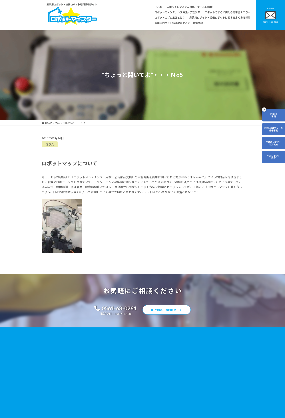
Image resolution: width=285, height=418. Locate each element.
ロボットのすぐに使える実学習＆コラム (128, 350)
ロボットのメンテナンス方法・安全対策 (128, 345)
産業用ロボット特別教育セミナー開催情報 (130, 386)
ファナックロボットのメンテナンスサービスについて (135, 376)
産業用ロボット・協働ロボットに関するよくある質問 (196, 347)
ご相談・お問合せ (168, 310)
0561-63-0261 (114, 308)
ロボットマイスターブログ (191, 369)
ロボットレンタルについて (122, 360)
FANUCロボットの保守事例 (270, 135)
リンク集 (182, 358)
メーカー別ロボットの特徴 (122, 371)
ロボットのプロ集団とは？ (122, 355)
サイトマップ (184, 364)
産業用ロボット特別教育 (270, 153)
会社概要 (113, 381)
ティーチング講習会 (119, 366)
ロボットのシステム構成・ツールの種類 (128, 340)
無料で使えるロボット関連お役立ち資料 (198, 340)
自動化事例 (269, 117)
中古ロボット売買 (269, 171)
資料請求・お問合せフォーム (192, 353)
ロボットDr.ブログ (187, 374)
